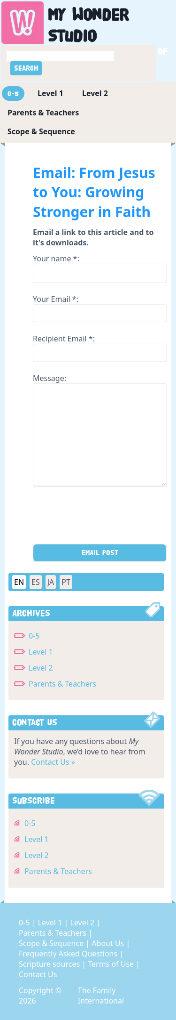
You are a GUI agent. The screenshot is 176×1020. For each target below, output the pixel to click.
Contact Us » (53, 762)
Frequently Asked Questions (69, 953)
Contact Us (38, 974)
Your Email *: (55, 299)
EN (19, 582)
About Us (109, 943)
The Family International (101, 995)
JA (50, 582)
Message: (49, 378)
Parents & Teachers (43, 112)
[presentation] (104, 518)
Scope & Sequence (41, 131)
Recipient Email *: (64, 338)
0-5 (13, 93)
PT (65, 582)
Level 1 (50, 93)
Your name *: (56, 258)
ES (35, 582)
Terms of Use (112, 964)
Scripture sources (50, 964)
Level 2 (95, 93)
